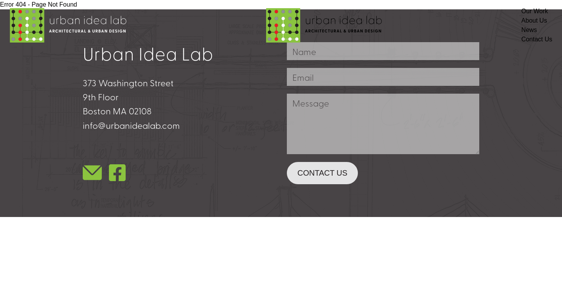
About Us (534, 20)
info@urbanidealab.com (131, 125)
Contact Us (536, 39)
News (529, 30)
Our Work (534, 11)
